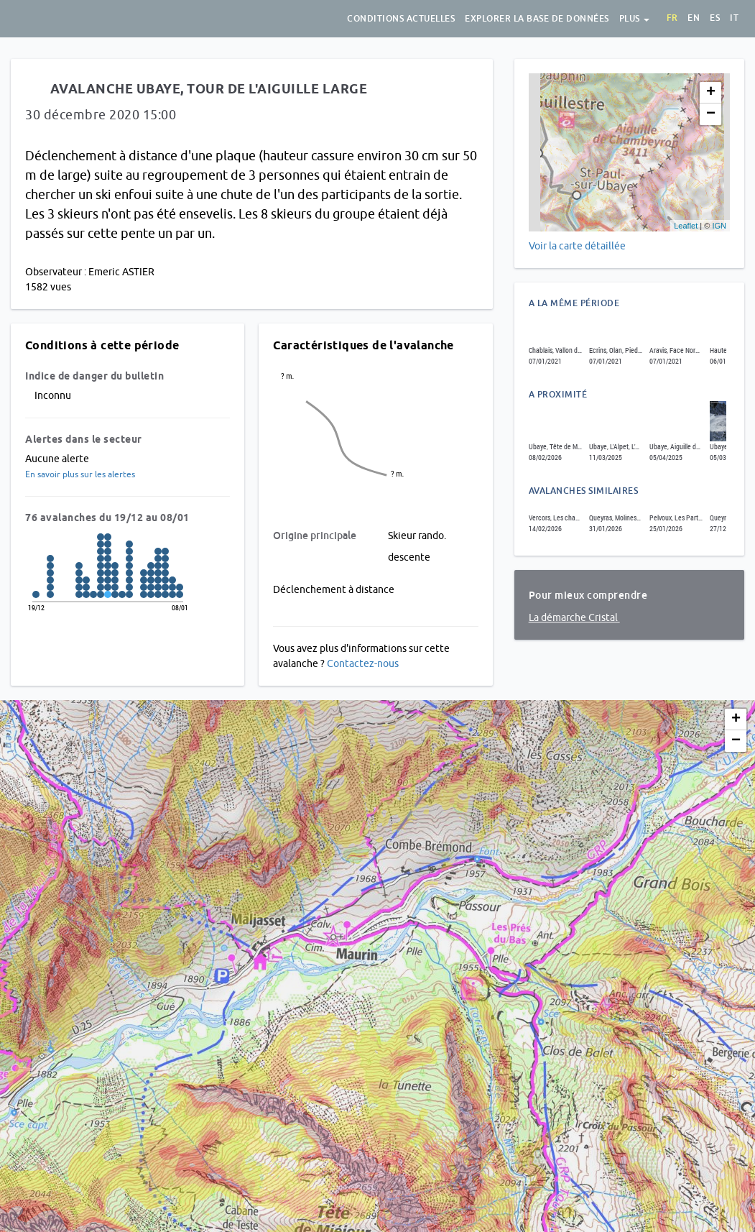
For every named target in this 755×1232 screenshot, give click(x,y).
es (715, 18)
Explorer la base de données (537, 18)
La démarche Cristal (574, 617)
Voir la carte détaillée (577, 246)
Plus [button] (634, 18)
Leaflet (686, 225)
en (693, 18)
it (734, 18)
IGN (719, 225)
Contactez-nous (363, 663)
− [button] (710, 114)
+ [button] (710, 93)
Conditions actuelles (401, 18)
